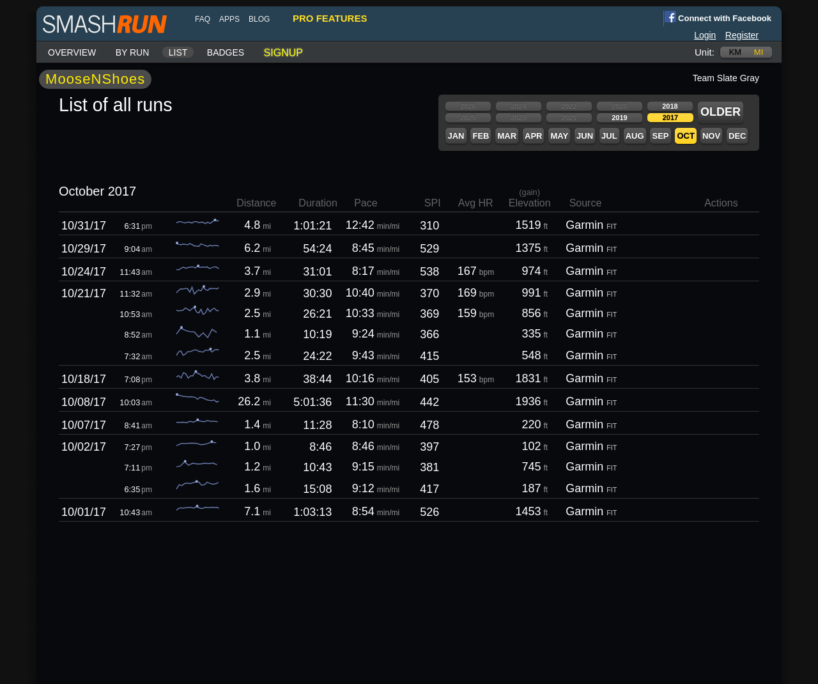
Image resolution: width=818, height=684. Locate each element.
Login (705, 35)
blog (259, 19)
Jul (609, 136)
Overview (72, 52)
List (178, 52)
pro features (330, 18)
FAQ (202, 19)
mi (758, 52)
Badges (225, 52)
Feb (480, 136)
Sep (660, 136)
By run (133, 52)
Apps (229, 19)
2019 (619, 117)
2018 (669, 106)
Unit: (704, 52)
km (735, 52)
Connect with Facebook (717, 17)
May (559, 136)
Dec (737, 136)
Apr (533, 136)
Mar (506, 136)
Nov (711, 136)
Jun (584, 136)
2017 (670, 117)
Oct (685, 136)
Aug (635, 136)
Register (742, 35)
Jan (455, 136)
